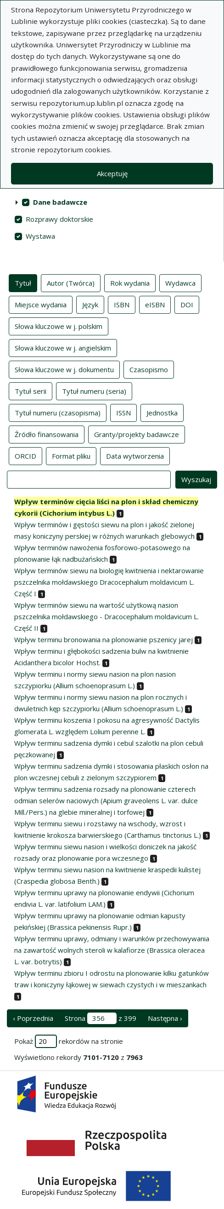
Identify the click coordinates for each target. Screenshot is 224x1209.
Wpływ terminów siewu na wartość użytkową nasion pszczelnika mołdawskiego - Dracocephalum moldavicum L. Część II (106, 616)
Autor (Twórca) (71, 282)
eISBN (155, 304)
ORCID (25, 455)
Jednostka (162, 412)
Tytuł (23, 282)
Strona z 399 (100, 1018)
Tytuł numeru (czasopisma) (58, 412)
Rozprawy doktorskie (59, 219)
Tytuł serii (30, 391)
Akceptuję (112, 173)
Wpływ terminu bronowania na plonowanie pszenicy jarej (103, 639)
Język (90, 304)
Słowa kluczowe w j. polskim (58, 326)
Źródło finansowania (46, 434)
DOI (186, 304)
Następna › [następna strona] (165, 1018)
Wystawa (40, 236)
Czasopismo (148, 369)
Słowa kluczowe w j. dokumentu (64, 369)
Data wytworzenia (135, 455)
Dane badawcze (60, 202)
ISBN (121, 304)
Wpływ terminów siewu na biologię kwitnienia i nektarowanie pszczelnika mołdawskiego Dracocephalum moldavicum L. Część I (109, 582)
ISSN (123, 412)
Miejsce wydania (41, 304)
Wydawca (180, 282)
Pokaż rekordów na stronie (68, 1041)
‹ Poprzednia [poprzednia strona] (33, 1018)
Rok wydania (130, 282)
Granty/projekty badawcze (136, 434)
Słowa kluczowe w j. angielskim (63, 347)
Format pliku (71, 455)
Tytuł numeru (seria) (94, 391)
